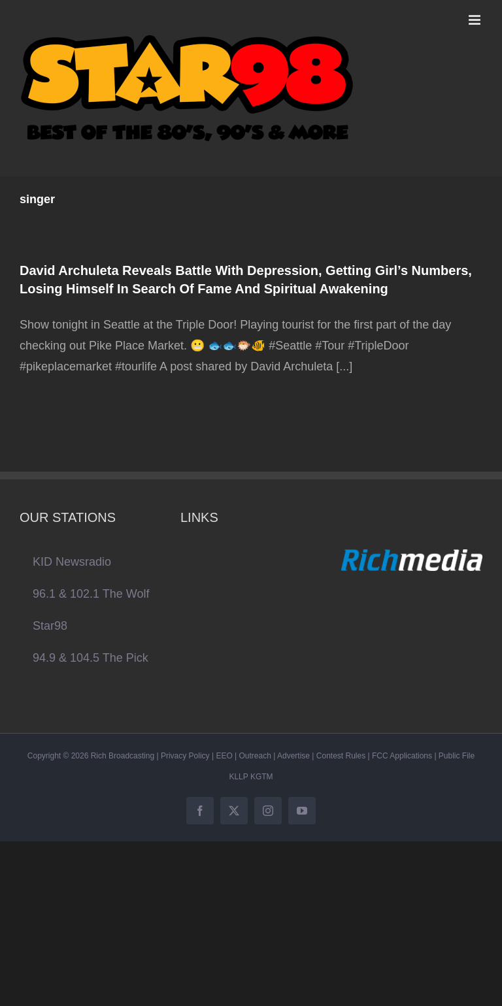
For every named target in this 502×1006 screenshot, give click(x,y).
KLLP (238, 776)
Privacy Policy (185, 755)
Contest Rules (340, 755)
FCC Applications (402, 755)
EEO (224, 755)
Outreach (255, 755)
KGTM (261, 776)
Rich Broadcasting (122, 755)
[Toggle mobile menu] (475, 20)
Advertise (293, 755)
